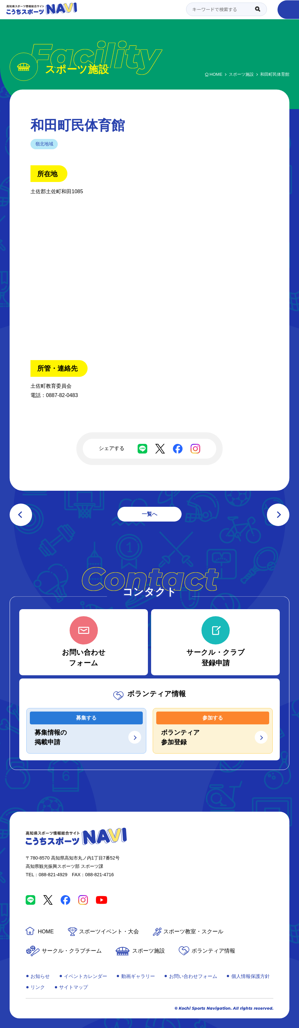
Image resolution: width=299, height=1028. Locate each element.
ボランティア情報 (213, 951)
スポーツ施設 (148, 951)
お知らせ (40, 976)
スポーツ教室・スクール (193, 932)
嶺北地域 (44, 143)
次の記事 (278, 515)
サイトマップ (73, 987)
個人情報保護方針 (250, 976)
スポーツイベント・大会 (109, 932)
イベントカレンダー (85, 976)
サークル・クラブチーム (72, 951)
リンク (37, 987)
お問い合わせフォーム (193, 976)
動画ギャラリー (138, 976)
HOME (46, 932)
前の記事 (21, 515)
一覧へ (149, 514)
